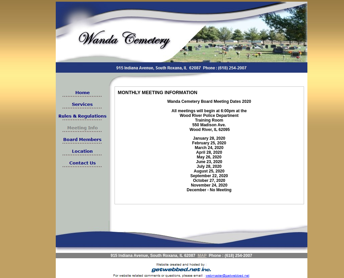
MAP (202, 255)
